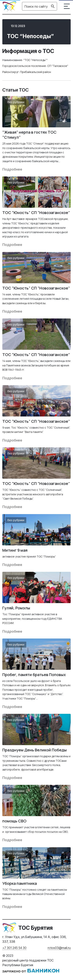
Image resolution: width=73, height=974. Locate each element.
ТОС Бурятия (35, 928)
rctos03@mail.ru (59, 948)
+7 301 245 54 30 (14, 948)
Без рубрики (15, 102)
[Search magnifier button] (53, 6)
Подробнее (12, 169)
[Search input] (36, 6)
